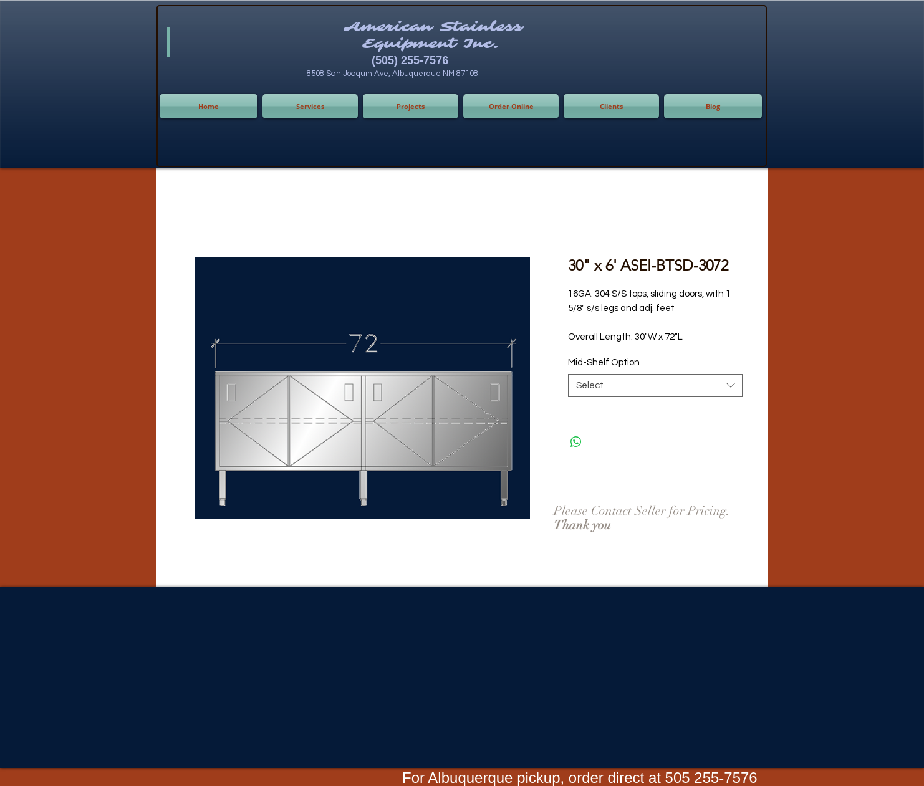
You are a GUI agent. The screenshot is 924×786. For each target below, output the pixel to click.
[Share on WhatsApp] (576, 441)
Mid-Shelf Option (604, 362)
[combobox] (655, 386)
